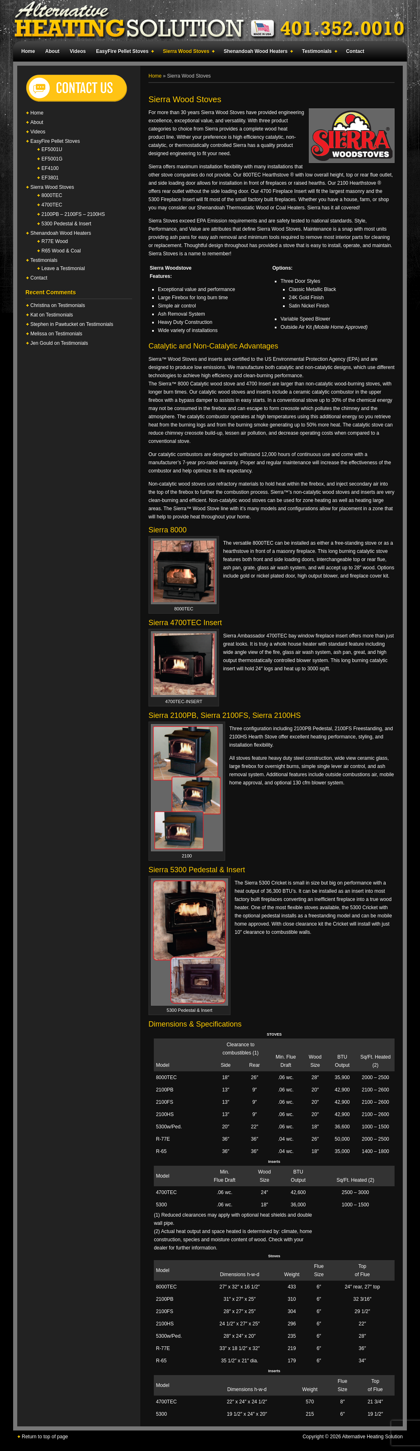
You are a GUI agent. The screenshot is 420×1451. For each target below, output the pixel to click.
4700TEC (51, 205)
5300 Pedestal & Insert (66, 224)
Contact (355, 51)
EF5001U (51, 149)
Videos (78, 51)
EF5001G (51, 159)
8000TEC (51, 195)
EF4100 (50, 168)
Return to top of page (45, 1437)
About (52, 51)
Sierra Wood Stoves (187, 52)
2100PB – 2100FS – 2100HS (73, 214)
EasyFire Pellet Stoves (123, 52)
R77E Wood (54, 241)
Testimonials (318, 52)
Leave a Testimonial (63, 268)
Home (28, 51)
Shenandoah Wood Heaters (256, 52)
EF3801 (50, 178)
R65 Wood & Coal (61, 251)
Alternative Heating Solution (210, 20)
